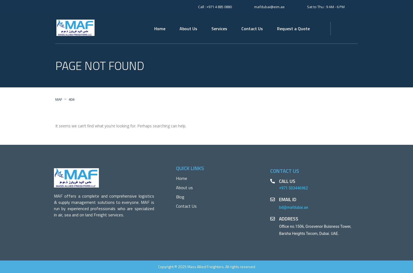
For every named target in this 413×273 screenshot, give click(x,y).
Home (159, 28)
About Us (188, 28)
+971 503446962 (293, 188)
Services (219, 28)
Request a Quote (293, 28)
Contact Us (252, 28)
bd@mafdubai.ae (293, 207)
